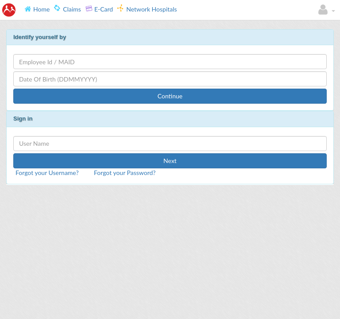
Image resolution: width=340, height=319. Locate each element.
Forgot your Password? (125, 172)
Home (37, 8)
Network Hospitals (147, 8)
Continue (170, 96)
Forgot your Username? (47, 172)
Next (170, 160)
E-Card (99, 8)
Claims (67, 8)
